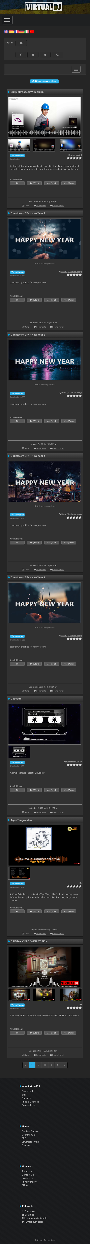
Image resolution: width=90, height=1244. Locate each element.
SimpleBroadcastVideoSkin (27, 92)
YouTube (28, 1214)
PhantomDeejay (74, 762)
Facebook (28, 1211)
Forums (26, 1145)
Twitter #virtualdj (32, 1221)
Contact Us (28, 1174)
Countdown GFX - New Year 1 (28, 577)
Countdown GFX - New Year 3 (28, 334)
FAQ (24, 1138)
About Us (27, 1171)
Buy (24, 1094)
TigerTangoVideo (21, 820)
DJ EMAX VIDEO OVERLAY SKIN (29, 941)
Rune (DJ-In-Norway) (71, 271)
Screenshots (28, 1105)
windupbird (76, 155)
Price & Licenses (30, 1101)
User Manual (28, 1134)
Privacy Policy (29, 1181)
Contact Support (30, 1131)
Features (26, 1098)
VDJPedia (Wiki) (30, 1141)
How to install (58, 205)
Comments (41, 205)
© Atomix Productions (45, 1240)
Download (27, 1091)
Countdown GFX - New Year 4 (28, 456)
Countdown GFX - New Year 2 (28, 213)
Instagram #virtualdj (34, 1218)
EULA (25, 1185)
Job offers (27, 1178)
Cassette (16, 698)
